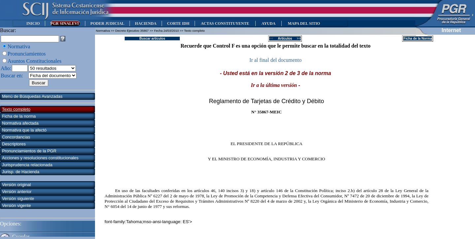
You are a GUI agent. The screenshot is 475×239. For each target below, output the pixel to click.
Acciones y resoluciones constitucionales (40, 157)
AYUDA (268, 23)
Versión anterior (17, 191)
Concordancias (16, 137)
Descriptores (14, 143)
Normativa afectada (20, 123)
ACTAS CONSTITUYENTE (225, 23)
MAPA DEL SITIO (304, 23)
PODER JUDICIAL (107, 23)
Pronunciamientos (27, 54)
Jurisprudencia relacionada (27, 164)
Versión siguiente (18, 198)
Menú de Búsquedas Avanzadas (32, 96)
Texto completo (16, 109)
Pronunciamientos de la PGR (29, 150)
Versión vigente (16, 205)
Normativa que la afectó (24, 130)
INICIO (33, 23)
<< (273, 38)
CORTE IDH (178, 23)
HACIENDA (145, 23)
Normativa (19, 46)
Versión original (16, 184)
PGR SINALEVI (65, 23)
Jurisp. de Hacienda (20, 171)
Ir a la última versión (274, 85)
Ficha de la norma (19, 116)
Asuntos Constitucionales (34, 61)
